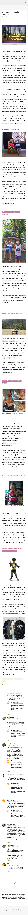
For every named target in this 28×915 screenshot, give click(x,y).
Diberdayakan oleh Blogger (14, 910)
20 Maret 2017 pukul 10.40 (13, 846)
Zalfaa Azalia (10, 845)
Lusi (8, 693)
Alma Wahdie (10, 717)
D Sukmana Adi (11, 863)
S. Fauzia (9, 774)
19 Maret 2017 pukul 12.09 (17, 703)
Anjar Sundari (11, 824)
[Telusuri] (26, 2)
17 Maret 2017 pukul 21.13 (18, 774)
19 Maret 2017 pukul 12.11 (17, 784)
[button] (3, 19)
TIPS (3, 681)
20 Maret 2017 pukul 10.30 (13, 825)
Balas (8, 714)
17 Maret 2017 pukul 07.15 (13, 745)
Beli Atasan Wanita (22, 657)
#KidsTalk (4, 679)
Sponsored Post (18, 679)
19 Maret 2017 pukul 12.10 (17, 731)
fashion (11, 679)
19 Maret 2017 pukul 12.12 (17, 811)
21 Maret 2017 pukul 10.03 (13, 865)
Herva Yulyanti (11, 800)
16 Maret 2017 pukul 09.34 (15, 693)
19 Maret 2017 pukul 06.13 (13, 801)
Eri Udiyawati (11, 744)
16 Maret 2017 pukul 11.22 (13, 718)
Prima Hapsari (15, 702)
